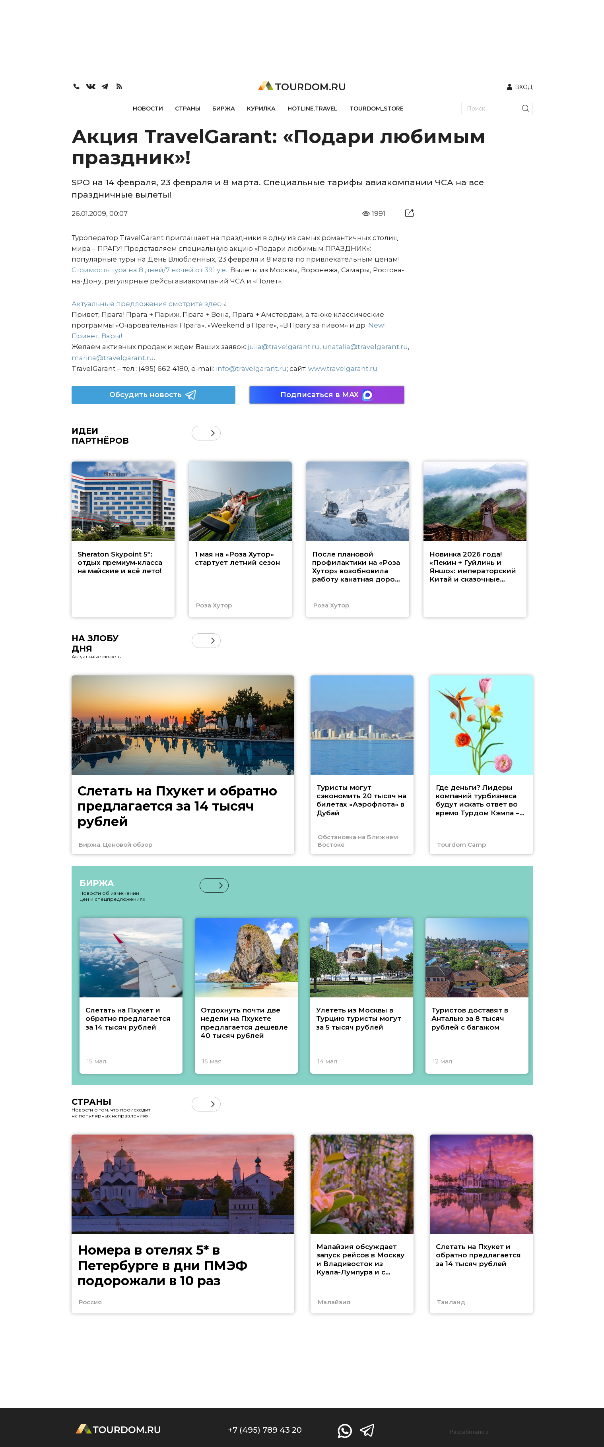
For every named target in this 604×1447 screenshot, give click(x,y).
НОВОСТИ (148, 108)
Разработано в (469, 1432)
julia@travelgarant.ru (283, 347)
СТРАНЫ (187, 108)
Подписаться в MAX (326, 395)
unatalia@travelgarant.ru (365, 347)
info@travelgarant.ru (251, 368)
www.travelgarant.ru (342, 368)
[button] (213, 433)
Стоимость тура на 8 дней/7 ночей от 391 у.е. (149, 270)
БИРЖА (223, 108)
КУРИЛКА (261, 108)
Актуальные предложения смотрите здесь (148, 304)
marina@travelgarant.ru (113, 358)
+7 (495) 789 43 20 (265, 1430)
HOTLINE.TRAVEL (312, 108)
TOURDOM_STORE (377, 108)
